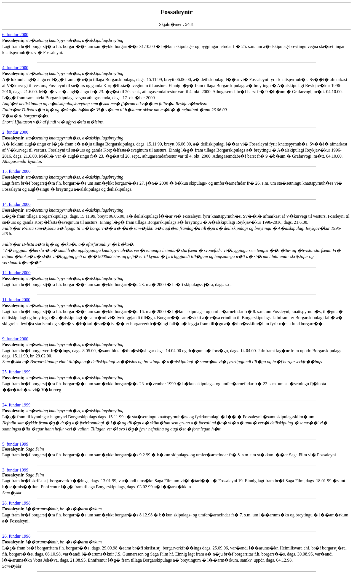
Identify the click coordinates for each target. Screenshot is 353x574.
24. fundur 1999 (16, 405)
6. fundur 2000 (15, 34)
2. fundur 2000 (15, 132)
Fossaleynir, (14, 40)
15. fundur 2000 (16, 171)
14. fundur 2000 (16, 204)
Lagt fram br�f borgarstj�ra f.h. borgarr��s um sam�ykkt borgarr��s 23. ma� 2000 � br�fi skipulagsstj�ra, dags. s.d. (159, 285)
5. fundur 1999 (15, 444)
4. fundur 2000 (15, 67)
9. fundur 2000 (15, 338)
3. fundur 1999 (15, 470)
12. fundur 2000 (16, 272)
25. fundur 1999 (16, 372)
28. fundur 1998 (16, 503)
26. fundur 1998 (16, 536)
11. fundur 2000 (16, 299)
